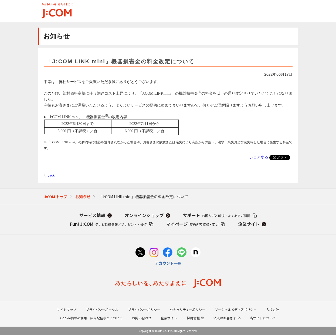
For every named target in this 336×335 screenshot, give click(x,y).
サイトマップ (66, 309)
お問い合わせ (141, 318)
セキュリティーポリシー (187, 309)
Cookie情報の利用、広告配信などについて (91, 318)
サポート (216, 215)
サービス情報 (92, 215)
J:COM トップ (55, 196)
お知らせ (82, 196)
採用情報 (193, 318)
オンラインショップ (144, 215)
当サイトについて (263, 318)
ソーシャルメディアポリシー (236, 309)
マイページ (192, 224)
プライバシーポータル (102, 309)
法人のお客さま (224, 318)
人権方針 (272, 309)
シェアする (258, 157)
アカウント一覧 (168, 263)
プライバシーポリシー (144, 309)
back (51, 175)
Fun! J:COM (108, 224)
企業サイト (249, 224)
